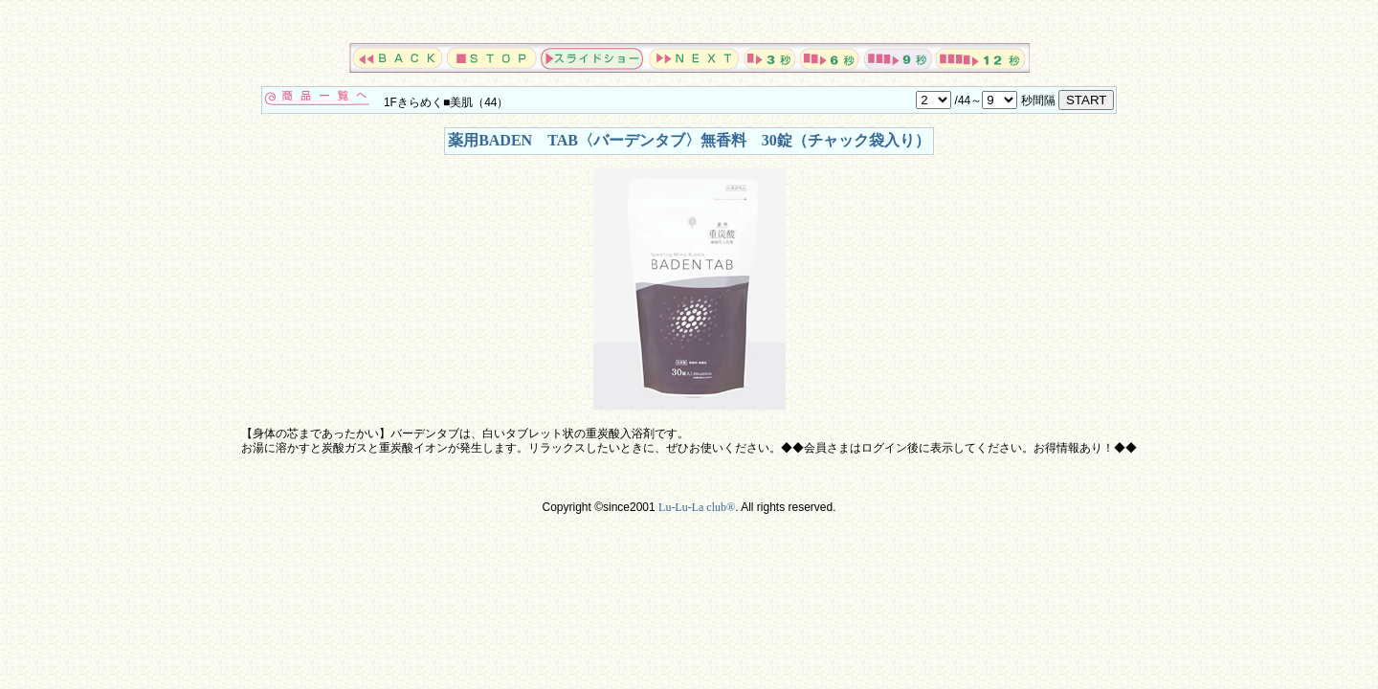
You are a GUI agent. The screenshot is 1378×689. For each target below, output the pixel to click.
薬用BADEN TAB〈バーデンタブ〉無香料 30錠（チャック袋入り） (689, 140)
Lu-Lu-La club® (696, 507)
